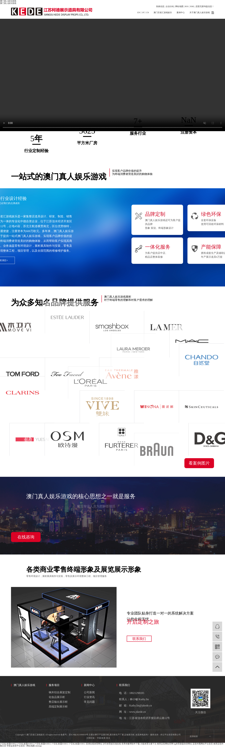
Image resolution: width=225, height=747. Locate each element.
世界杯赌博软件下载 (130, 744)
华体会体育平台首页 (16, 746)
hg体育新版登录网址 (183, 744)
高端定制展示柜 (58, 706)
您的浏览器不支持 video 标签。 (112, 75)
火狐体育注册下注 (148, 744)
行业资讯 (89, 697)
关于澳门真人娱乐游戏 (199, 12)
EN (138, 12)
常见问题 (89, 701)
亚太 (108, 738)
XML (192, 6)
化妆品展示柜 (57, 697)
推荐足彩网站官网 (165, 744)
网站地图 (179, 6)
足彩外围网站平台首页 (203, 744)
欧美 (104, 738)
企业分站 (170, 6)
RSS (186, 6)
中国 (99, 738)
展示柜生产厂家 (117, 734)
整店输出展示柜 (58, 701)
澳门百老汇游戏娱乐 (163, 12)
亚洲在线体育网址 (94, 744)
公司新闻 (89, 692)
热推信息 (160, 6)
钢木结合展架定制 (59, 692)
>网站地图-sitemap (33, 746)
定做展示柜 (129, 734)
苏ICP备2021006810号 (78, 734)
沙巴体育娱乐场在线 (112, 744)
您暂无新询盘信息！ (205, 6)
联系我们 (139, 639)
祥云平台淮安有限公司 (170, 734)
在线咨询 (25, 537)
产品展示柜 (104, 734)
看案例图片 (199, 463)
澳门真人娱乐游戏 (8, 3)
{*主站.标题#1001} (8, 744)
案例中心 (181, 12)
